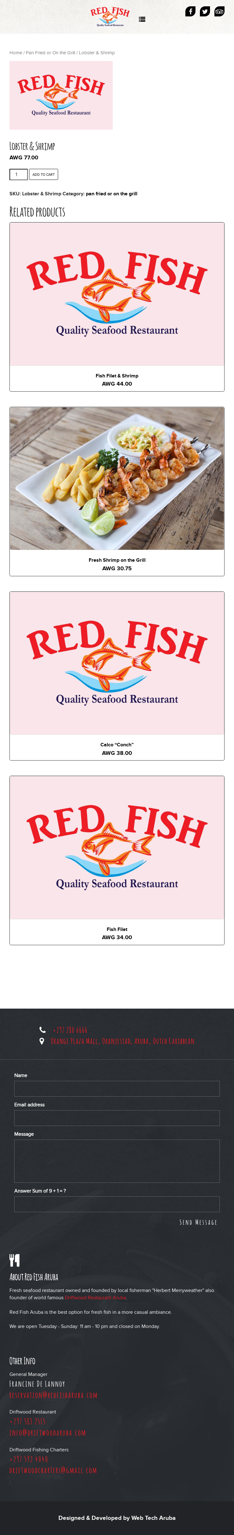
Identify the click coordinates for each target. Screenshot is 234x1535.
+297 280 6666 (70, 1029)
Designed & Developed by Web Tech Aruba (117, 1518)
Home (15, 53)
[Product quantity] (18, 174)
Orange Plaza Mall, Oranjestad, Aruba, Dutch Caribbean (123, 1040)
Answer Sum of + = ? (40, 1191)
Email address (29, 1105)
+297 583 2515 (27, 1421)
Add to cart (44, 175)
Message (24, 1134)
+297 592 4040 (29, 1459)
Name (20, 1075)
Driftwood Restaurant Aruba (95, 1298)
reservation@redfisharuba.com (53, 1395)
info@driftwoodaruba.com (47, 1432)
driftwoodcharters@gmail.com (53, 1470)
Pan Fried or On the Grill (50, 53)
